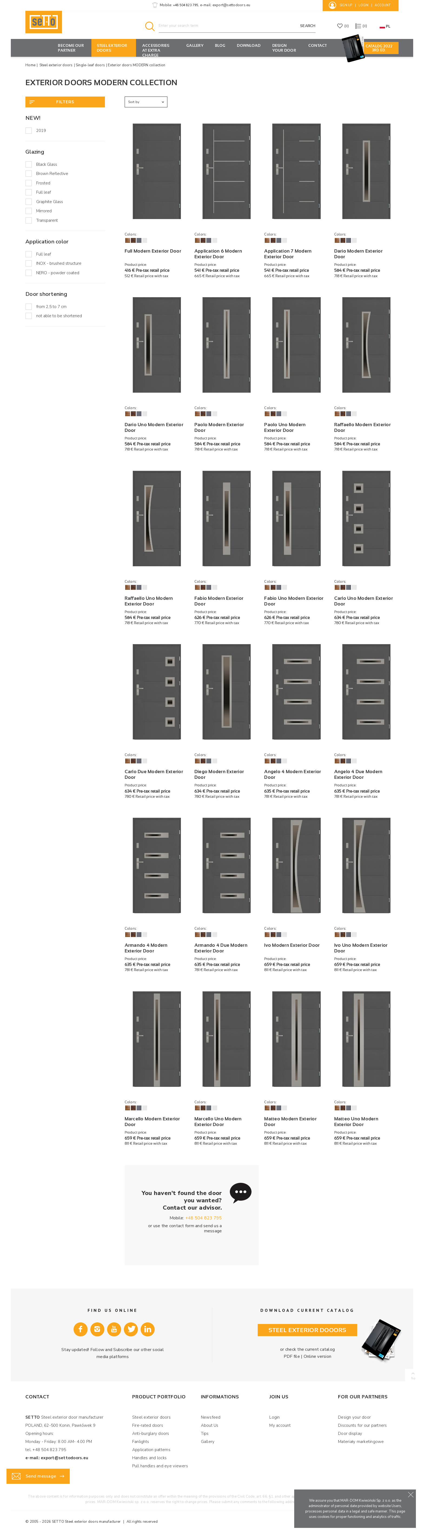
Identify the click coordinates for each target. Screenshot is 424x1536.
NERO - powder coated (57, 273)
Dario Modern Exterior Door (358, 254)
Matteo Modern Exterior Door (290, 1121)
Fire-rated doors (147, 1425)
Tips (205, 1433)
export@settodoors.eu (231, 5)
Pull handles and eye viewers (160, 1466)
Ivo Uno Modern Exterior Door (361, 948)
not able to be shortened (59, 316)
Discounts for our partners (362, 1425)
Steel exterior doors (112, 47)
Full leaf (43, 192)
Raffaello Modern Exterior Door (362, 427)
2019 (41, 130)
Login (274, 1417)
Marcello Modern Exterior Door (152, 1121)
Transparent (47, 220)
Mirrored (44, 211)
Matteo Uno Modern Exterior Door (356, 1121)
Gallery (194, 45)
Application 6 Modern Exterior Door (218, 254)
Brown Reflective (52, 173)
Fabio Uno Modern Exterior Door (293, 601)
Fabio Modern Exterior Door (218, 601)
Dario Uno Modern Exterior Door (154, 427)
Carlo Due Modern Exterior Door (154, 774)
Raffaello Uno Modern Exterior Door (149, 601)
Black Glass (46, 164)
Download (248, 45)
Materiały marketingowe (361, 1441)
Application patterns (151, 1449)
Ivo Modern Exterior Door (292, 945)
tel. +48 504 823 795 (45, 1449)
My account (280, 1425)
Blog (220, 45)
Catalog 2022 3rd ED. (379, 48)
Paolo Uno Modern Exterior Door (285, 427)
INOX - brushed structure (58, 263)
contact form (181, 1226)
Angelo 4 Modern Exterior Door (292, 774)
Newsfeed (211, 1417)
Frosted (43, 183)
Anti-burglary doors (150, 1433)
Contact (317, 45)
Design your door (284, 47)
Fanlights (140, 1441)
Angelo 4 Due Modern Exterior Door (358, 774)
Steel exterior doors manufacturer (93, 1521)
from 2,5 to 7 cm (51, 306)
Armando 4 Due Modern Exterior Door (220, 948)
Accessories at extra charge (156, 50)
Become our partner (71, 47)
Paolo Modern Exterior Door (219, 427)
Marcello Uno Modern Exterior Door (218, 1121)
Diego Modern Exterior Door (219, 774)
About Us (209, 1425)
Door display (350, 1433)
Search (308, 25)
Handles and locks (149, 1458)
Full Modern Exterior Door (153, 251)
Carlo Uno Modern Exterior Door (363, 601)
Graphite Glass (49, 201)
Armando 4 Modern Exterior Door (146, 948)
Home (30, 65)
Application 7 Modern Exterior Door (288, 254)
